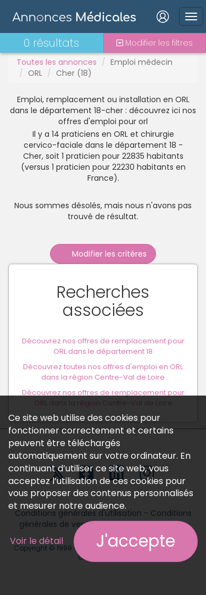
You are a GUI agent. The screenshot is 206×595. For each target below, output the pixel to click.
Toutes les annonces (56, 62)
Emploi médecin (141, 62)
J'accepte (135, 541)
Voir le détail (36, 541)
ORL (35, 73)
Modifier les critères (103, 253)
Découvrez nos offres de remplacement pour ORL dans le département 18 (103, 346)
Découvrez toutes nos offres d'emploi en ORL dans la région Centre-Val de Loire (103, 372)
